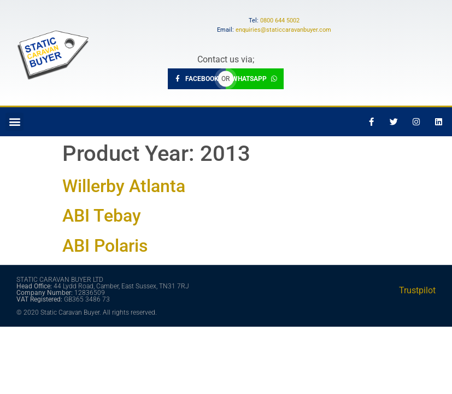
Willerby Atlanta (123, 186)
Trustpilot (417, 290)
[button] (14, 122)
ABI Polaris (105, 245)
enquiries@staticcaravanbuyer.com (283, 29)
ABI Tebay (101, 215)
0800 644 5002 (280, 20)
